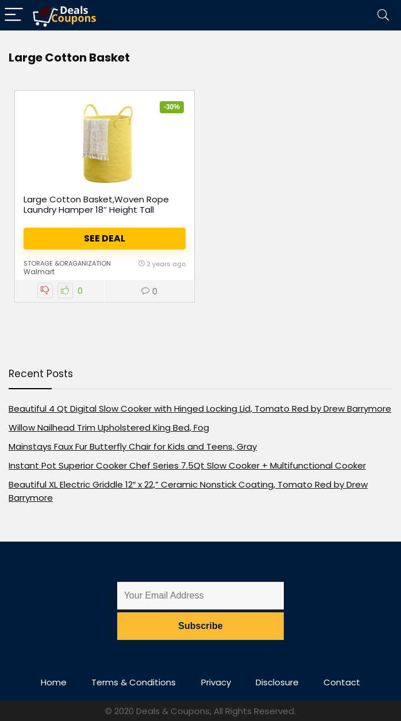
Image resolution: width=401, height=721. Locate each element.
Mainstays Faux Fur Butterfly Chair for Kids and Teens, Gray (133, 446)
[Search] (383, 15)
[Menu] (14, 15)
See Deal (104, 238)
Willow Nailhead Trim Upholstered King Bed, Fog (109, 427)
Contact (341, 682)
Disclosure (277, 682)
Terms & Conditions (133, 682)
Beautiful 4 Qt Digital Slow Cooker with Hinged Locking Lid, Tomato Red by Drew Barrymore (200, 408)
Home (54, 682)
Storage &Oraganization (67, 263)
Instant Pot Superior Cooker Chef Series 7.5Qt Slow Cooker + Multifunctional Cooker (187, 465)
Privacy (216, 682)
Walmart (39, 272)
